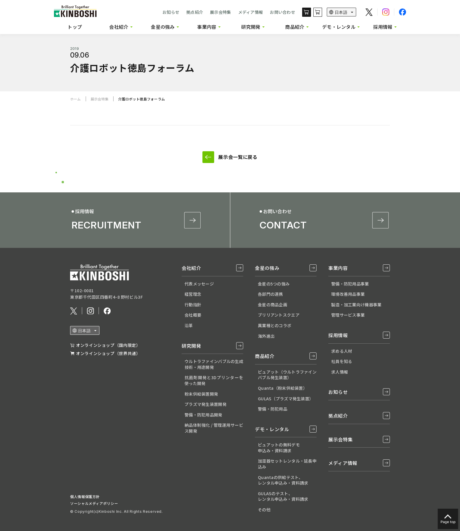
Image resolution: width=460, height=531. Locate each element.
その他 (264, 509)
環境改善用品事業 (348, 294)
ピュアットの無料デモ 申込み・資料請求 (279, 447)
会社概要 (193, 315)
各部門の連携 (270, 294)
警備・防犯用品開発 (203, 415)
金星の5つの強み (274, 284)
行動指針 (193, 304)
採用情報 (382, 26)
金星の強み (163, 26)
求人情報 (339, 372)
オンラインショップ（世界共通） (108, 353)
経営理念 (193, 294)
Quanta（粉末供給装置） (282, 388)
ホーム (75, 98)
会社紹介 (118, 26)
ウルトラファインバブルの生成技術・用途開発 (214, 364)
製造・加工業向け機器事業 (356, 304)
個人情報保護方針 (85, 496)
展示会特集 (220, 12)
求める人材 (341, 351)
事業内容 (206, 26)
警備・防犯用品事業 (350, 284)
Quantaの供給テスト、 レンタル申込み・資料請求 (283, 480)
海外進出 (266, 336)
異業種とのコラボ (274, 325)
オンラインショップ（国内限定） (108, 345)
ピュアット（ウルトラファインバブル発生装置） (287, 375)
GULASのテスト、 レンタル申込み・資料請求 (283, 496)
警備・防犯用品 (272, 409)
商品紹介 (294, 26)
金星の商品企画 (272, 304)
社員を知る (341, 361)
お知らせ (171, 12)
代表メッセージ (199, 284)
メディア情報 (250, 12)
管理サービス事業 (348, 315)
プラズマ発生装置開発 (205, 404)
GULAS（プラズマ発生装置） (285, 398)
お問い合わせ (282, 12)
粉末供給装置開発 (201, 394)
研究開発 (250, 26)
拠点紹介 (194, 12)
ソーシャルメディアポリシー (94, 503)
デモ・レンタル (339, 26)
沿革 (189, 325)
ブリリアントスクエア (279, 315)
